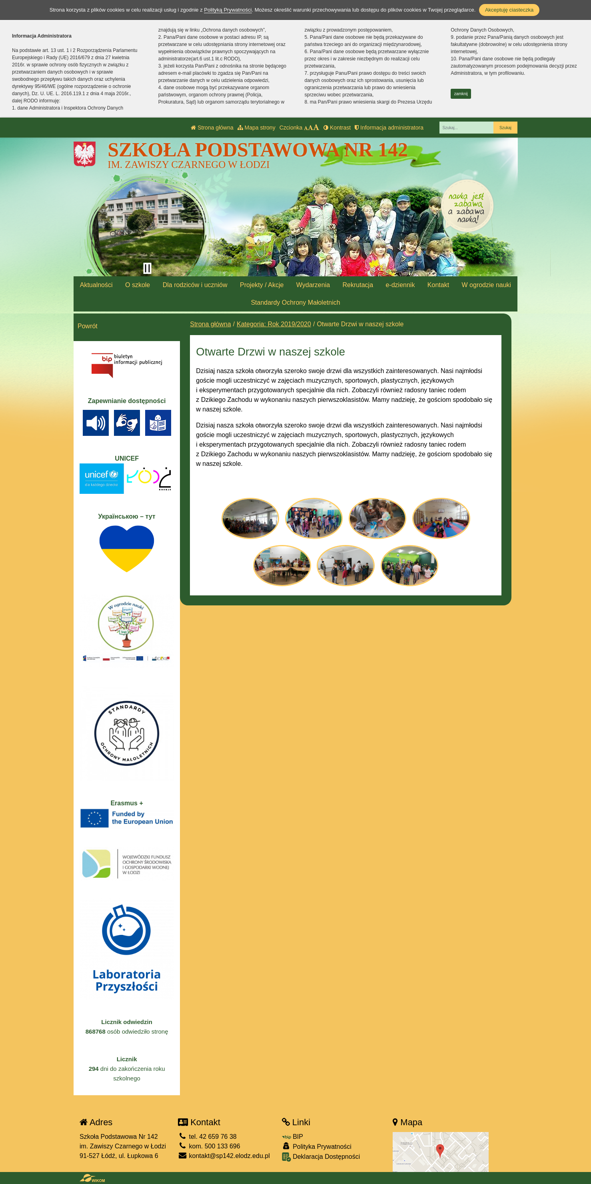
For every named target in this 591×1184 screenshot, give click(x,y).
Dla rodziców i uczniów (195, 285)
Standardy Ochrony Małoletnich (295, 302)
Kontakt (438, 285)
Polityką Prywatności (228, 10)
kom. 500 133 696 (209, 1146)
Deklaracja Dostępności (321, 1157)
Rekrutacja (358, 285)
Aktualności (96, 285)
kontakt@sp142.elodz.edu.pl (224, 1155)
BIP (292, 1136)
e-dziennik (400, 285)
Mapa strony (257, 127)
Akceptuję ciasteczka (509, 10)
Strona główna (212, 127)
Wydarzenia (313, 285)
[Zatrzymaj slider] (147, 268)
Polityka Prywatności (316, 1146)
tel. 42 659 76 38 (207, 1136)
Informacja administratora (389, 127)
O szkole (137, 285)
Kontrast (337, 127)
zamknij (461, 94)
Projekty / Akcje (262, 285)
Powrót (88, 326)
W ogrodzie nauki (486, 285)
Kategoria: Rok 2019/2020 (274, 324)
